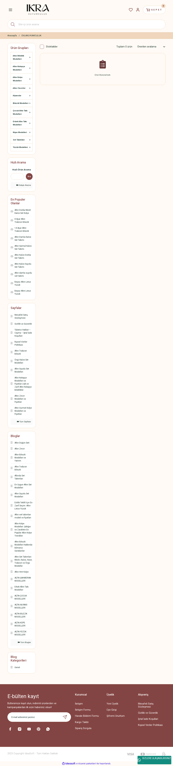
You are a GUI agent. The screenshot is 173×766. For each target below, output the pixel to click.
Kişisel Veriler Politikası (150, 725)
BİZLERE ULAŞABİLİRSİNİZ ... (154, 760)
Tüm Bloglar (24, 642)
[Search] (86, 24)
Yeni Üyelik (112, 703)
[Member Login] (138, 10)
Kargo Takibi (82, 722)
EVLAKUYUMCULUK (31, 35)
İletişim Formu (83, 709)
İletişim (79, 703)
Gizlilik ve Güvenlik (148, 712)
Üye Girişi (112, 709)
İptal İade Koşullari (148, 719)
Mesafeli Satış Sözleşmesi (145, 705)
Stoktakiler (52, 46)
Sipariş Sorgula (83, 728)
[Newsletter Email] (39, 717)
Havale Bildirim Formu (87, 716)
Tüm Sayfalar (24, 421)
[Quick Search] (17, 176)
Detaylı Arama (23, 185)
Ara (29, 176)
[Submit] (65, 717)
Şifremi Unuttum (116, 716)
